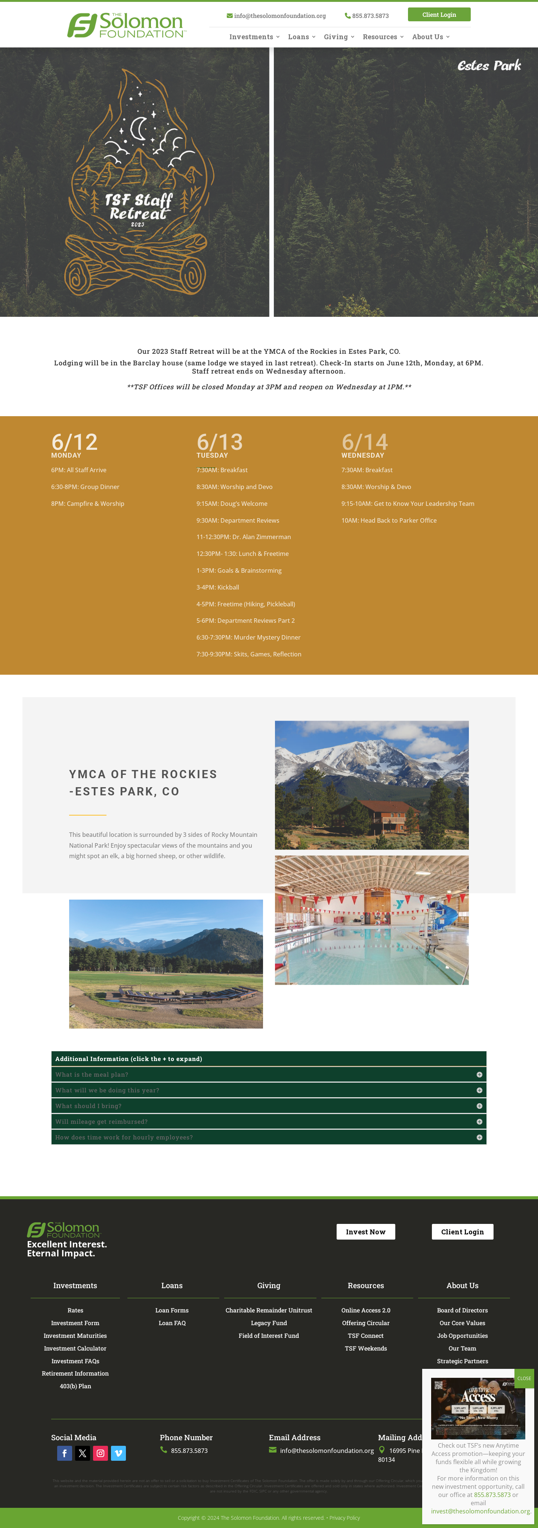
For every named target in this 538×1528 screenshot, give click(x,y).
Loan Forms (172, 1310)
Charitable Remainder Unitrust (269, 1310)
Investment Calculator (75, 1348)
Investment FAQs (75, 1361)
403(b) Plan (75, 1386)
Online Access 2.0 (365, 1310)
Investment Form (75, 1323)
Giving (336, 37)
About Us (427, 37)
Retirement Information (75, 1373)
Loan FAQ (172, 1323)
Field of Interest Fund (269, 1335)
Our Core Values (462, 1323)
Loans (298, 37)
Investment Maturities (75, 1335)
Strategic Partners (462, 1361)
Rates (75, 1310)
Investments (251, 37)
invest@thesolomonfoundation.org (480, 273)
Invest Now (366, 1231)
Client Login (439, 14)
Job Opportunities (462, 1335)
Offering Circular (366, 1323)
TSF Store (463, 1373)
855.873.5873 (492, 256)
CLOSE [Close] (524, 140)
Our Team (462, 1348)
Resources (380, 37)
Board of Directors (462, 1310)
